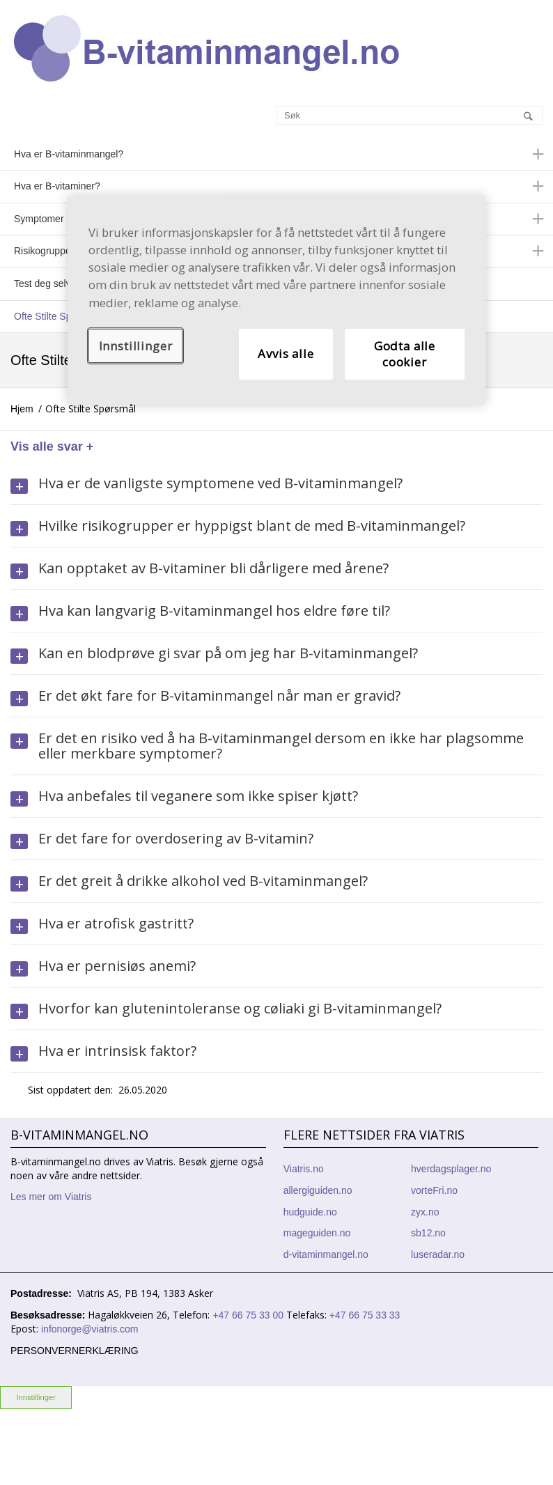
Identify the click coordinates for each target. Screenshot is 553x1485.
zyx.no (425, 1212)
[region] (276, 300)
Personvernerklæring (74, 1350)
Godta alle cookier (404, 354)
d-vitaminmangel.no (325, 1254)
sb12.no (428, 1232)
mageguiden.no (317, 1232)
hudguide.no (310, 1212)
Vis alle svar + (51, 446)
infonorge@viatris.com (90, 1329)
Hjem (21, 408)
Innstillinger (36, 1397)
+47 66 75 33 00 (249, 1315)
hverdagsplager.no (451, 1168)
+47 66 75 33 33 (365, 1315)
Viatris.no (303, 1168)
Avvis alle (285, 354)
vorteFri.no (434, 1190)
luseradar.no (438, 1254)
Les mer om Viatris (50, 1196)
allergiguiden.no (317, 1190)
